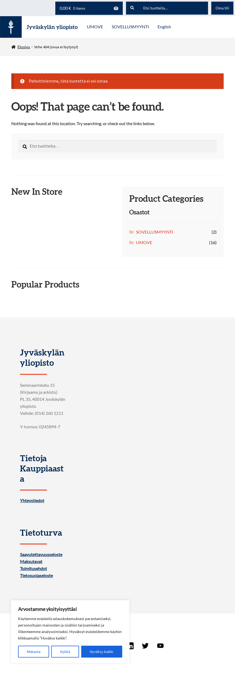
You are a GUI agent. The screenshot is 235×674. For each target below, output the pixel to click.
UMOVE (144, 242)
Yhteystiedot (32, 500)
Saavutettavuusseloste (41, 554)
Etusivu (24, 47)
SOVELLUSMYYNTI (154, 231)
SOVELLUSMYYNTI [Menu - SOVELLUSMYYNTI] (130, 26)
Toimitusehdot (33, 568)
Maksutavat (31, 561)
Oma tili (222, 8)
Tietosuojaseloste (36, 575)
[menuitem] (164, 27)
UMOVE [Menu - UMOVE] (95, 26)
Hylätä (65, 651)
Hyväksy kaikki (101, 651)
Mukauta (33, 651)
